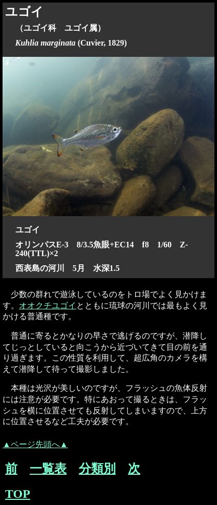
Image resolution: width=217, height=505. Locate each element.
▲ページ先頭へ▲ (35, 444)
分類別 (97, 468)
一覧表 (48, 468)
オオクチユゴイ (47, 305)
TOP (17, 493)
